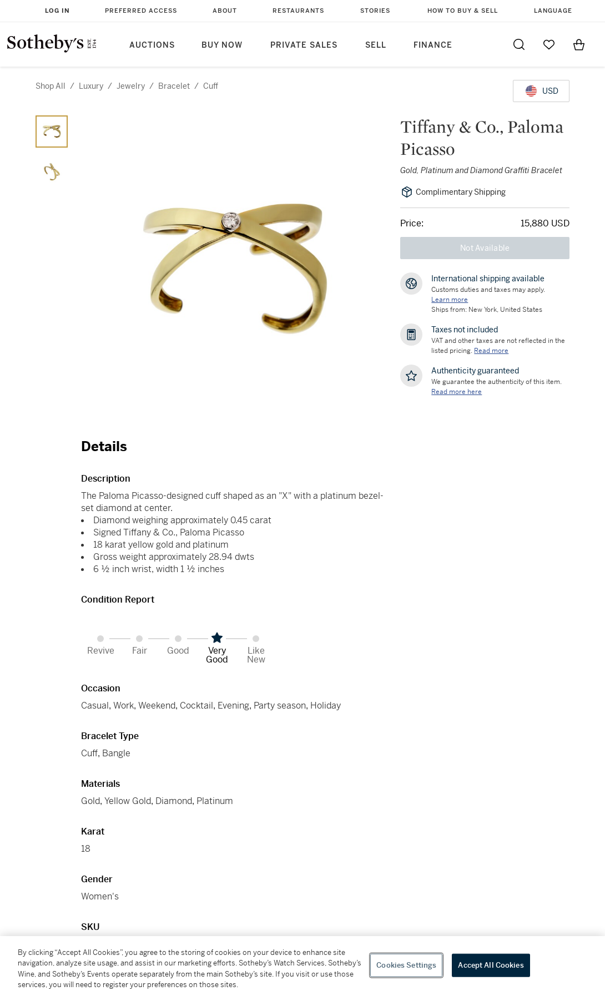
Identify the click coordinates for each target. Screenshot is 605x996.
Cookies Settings (406, 965)
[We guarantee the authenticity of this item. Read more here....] (456, 392)
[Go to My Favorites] (548, 44)
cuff (210, 86)
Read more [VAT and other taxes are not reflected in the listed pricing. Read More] (491, 350)
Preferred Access (141, 10)
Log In (57, 10)
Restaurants (298, 10)
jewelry (131, 86)
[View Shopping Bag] (579, 44)
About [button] (225, 10)
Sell (375, 45)
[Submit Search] (519, 44)
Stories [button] (375, 10)
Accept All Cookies (490, 965)
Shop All (50, 86)
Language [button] (553, 10)
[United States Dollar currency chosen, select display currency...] (541, 91)
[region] (302, 966)
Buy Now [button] (222, 45)
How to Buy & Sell (462, 10)
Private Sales (303, 45)
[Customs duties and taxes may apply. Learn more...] (449, 300)
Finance (433, 45)
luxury (91, 86)
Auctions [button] (152, 45)
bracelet (174, 86)
